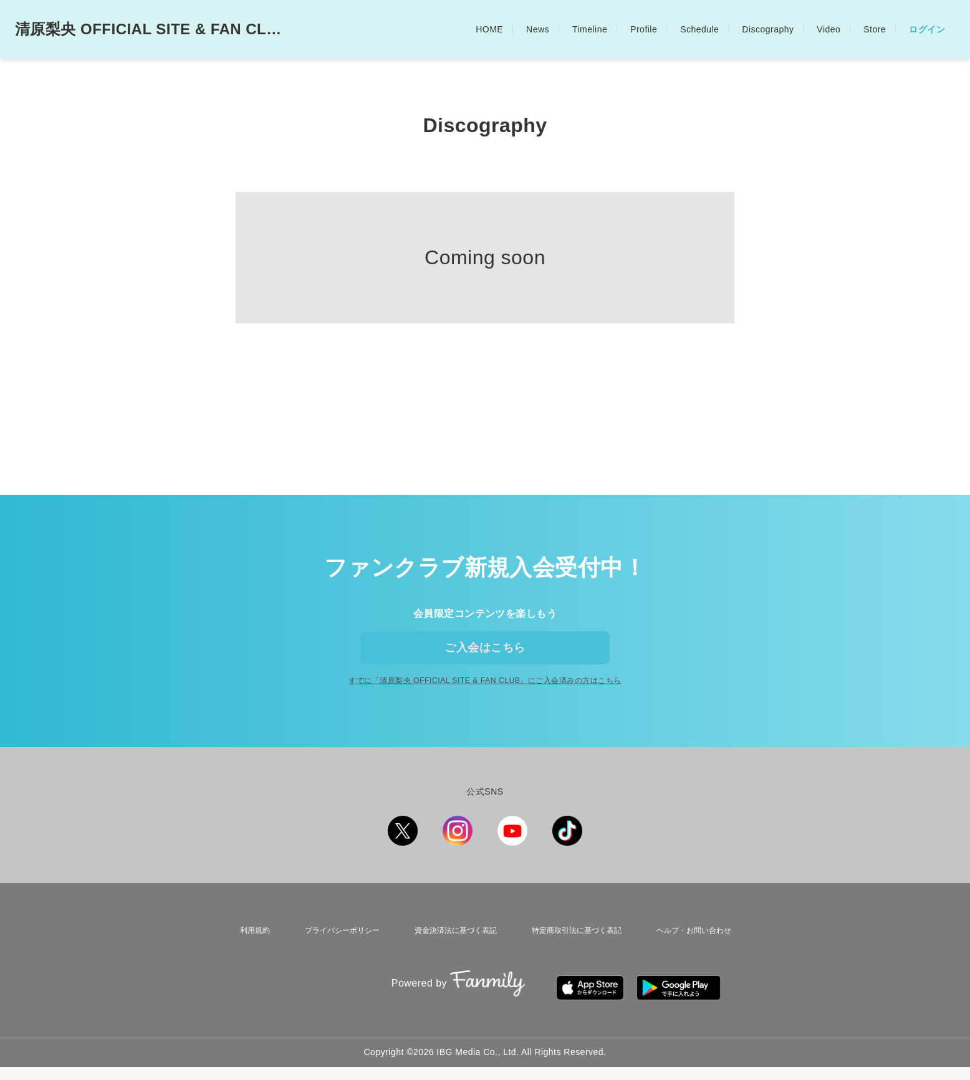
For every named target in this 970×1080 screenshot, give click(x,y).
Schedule (699, 29)
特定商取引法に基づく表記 (575, 956)
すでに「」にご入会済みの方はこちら (484, 709)
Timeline (589, 29)
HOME (489, 29)
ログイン (927, 29)
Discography (768, 29)
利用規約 (247, 956)
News (537, 29)
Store (874, 29)
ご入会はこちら (484, 656)
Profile (643, 29)
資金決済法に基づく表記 (450, 956)
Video (828, 29)
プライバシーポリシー (333, 956)
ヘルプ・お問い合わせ (696, 956)
